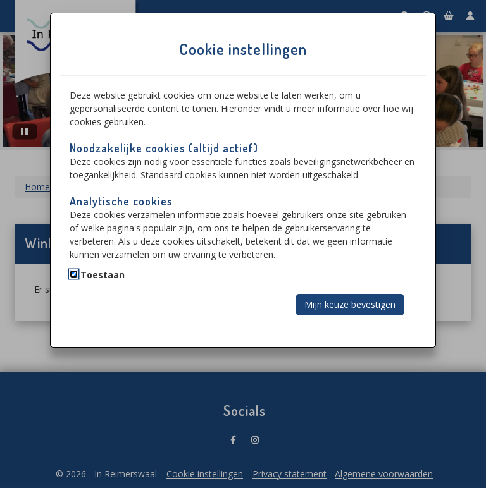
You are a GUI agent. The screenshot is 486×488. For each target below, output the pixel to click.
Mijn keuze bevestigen (350, 304)
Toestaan (102, 275)
